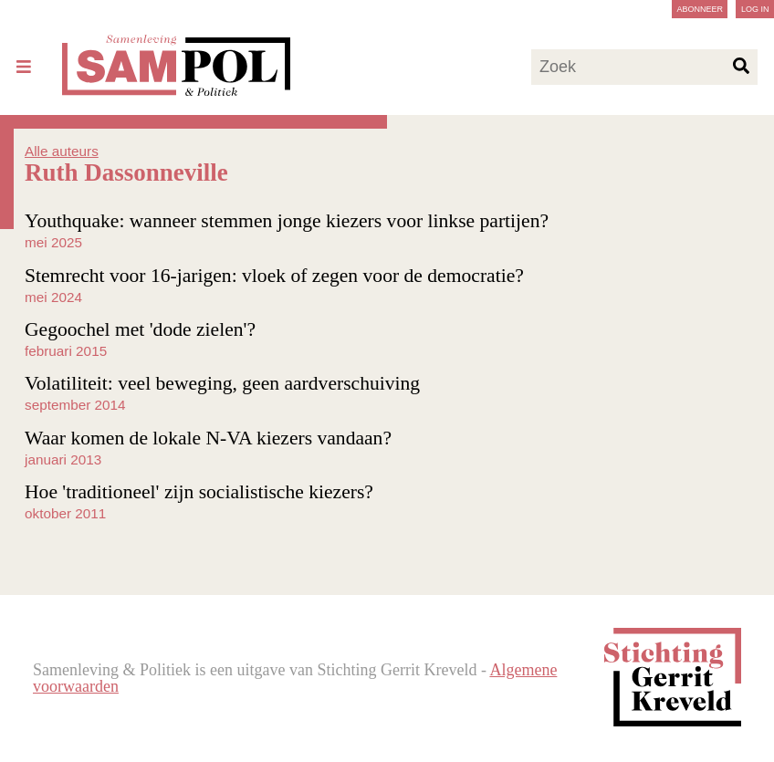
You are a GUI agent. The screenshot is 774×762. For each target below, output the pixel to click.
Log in (755, 9)
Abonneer (699, 9)
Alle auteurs (62, 151)
